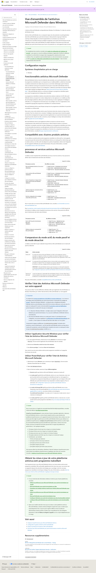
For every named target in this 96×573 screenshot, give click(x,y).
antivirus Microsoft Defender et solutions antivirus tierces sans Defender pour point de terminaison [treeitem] (10, 206)
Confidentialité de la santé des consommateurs (60, 567)
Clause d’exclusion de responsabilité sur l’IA (10, 567)
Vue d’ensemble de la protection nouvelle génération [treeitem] (10, 73)
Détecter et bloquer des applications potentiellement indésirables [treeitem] (10, 164)
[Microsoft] (2, 2)
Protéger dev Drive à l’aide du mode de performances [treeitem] (10, 194)
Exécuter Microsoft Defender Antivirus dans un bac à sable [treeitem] (10, 262)
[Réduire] (15, 14)
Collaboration (37, 567)
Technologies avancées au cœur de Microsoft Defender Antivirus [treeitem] (10, 147)
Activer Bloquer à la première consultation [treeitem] (11, 134)
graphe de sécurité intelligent (36, 118)
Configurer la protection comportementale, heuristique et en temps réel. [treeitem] (10, 142)
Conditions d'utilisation (76, 567)
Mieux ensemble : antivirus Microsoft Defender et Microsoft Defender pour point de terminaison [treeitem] (11, 103)
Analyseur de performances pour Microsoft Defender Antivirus (46, 453)
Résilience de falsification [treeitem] (9, 57)
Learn (26, 14)
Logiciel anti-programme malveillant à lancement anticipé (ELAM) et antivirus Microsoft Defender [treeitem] (10, 269)
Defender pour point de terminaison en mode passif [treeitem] (10, 201)
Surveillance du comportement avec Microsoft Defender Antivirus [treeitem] (11, 152)
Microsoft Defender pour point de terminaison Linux (43, 496)
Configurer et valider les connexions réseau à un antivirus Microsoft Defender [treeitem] (10, 126)
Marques (3, 569)
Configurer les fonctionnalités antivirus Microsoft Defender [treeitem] (10, 118)
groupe (28, 302)
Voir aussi (82, 39)
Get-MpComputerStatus (42, 410)
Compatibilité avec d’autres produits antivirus (85, 22)
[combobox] (9, 17)
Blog (31, 567)
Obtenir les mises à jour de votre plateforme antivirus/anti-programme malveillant (86, 36)
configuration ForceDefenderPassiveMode (57, 318)
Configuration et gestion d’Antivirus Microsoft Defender (40, 524)
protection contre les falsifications (58, 306)
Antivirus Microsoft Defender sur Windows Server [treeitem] (10, 83)
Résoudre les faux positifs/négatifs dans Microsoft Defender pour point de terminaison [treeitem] (10, 275)
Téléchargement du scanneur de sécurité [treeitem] (11, 113)
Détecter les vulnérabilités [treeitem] (9, 50)
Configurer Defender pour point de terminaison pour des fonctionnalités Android (50, 498)
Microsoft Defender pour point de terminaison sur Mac (43, 486)
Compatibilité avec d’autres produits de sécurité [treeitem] (10, 197)
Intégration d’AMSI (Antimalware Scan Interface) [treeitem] (11, 137)
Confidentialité (45, 567)
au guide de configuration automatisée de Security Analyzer (44, 58)
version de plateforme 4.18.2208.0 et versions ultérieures (47, 298)
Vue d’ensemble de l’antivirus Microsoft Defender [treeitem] (10, 78)
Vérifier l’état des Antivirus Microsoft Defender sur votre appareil (86, 32)
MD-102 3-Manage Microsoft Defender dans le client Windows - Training (40, 542)
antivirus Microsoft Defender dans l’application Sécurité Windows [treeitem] (10, 96)
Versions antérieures (25, 567)
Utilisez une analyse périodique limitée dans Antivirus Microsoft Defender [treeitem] (11, 190)
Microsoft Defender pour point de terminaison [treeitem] (9, 20)
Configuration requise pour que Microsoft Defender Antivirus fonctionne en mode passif (52, 269)
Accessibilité (85, 567)
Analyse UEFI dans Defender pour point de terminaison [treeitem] (10, 258)
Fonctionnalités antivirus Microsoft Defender (85, 19)
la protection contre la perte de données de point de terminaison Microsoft (44, 208)
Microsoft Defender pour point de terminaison (47, 14)
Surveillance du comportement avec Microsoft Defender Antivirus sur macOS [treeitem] (11, 158)
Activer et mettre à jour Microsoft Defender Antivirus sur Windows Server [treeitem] (10, 90)
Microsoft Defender (33, 14)
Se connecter (91, 1)
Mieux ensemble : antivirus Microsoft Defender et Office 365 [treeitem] (11, 109)
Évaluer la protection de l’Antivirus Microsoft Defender (40, 526)
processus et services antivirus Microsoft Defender (86, 25)
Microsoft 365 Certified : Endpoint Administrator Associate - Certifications (40, 549)
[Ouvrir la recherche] (87, 2)
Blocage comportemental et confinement (48, 131)
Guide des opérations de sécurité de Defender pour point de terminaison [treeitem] (9, 39)
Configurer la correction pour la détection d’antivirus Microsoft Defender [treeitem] (10, 179)
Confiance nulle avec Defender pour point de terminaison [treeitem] (9, 24)
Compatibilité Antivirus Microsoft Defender (35, 145)
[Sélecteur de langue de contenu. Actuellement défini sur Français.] (5, 564)
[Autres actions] (70, 15)
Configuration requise (84, 17)
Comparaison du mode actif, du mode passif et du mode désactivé (87, 28)
